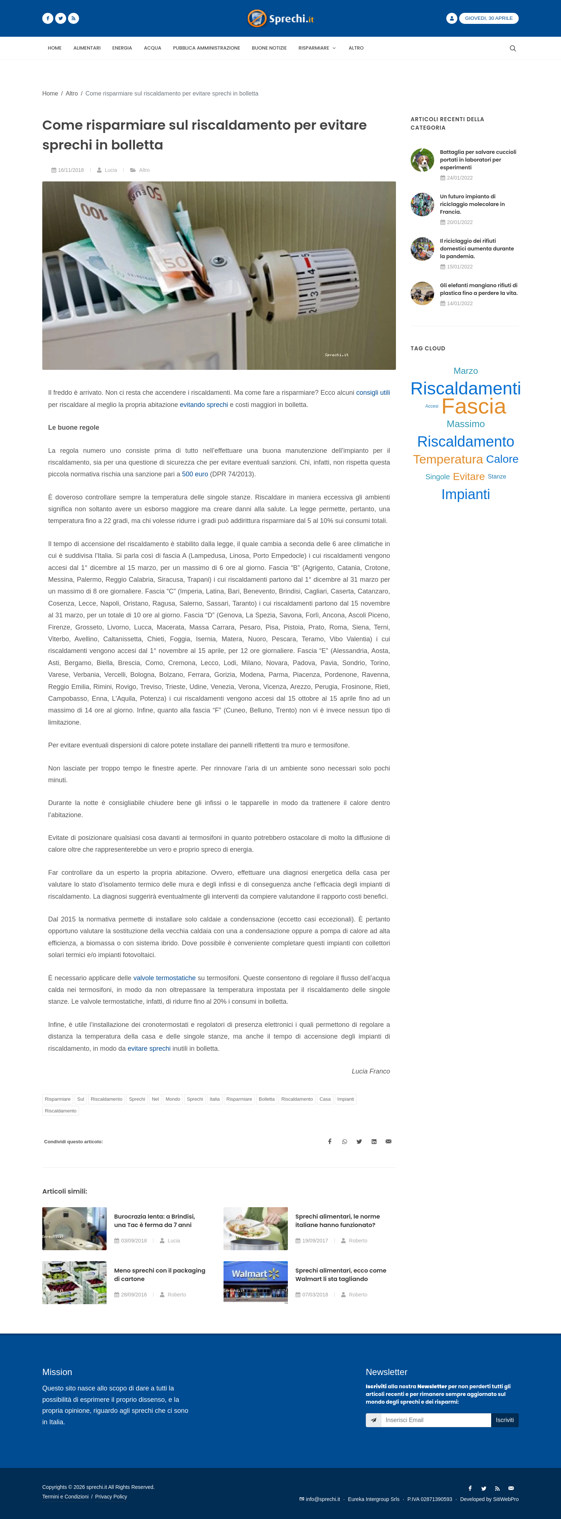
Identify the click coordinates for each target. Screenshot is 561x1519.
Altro (72, 93)
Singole (437, 477)
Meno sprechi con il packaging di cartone (159, 1274)
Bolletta (267, 1099)
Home (50, 93)
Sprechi (137, 1099)
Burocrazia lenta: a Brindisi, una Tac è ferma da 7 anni (154, 1220)
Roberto (354, 1241)
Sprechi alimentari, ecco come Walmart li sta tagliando (340, 1274)
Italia (214, 1099)
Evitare (469, 476)
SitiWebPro (506, 1499)
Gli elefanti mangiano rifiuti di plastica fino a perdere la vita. (479, 289)
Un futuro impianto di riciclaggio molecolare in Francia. (472, 204)
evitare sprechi (149, 1048)
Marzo (466, 371)
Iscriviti (505, 1420)
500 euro (195, 474)
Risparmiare (58, 1099)
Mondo (172, 1099)
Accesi (431, 406)
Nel (155, 1099)
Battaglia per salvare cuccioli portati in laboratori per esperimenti (478, 159)
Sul (80, 1099)
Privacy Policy (111, 1497)
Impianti (345, 1099)
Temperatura (448, 459)
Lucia (107, 170)
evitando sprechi (204, 404)
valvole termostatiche (164, 978)
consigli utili (373, 392)
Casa (324, 1099)
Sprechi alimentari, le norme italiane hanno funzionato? (337, 1220)
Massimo (466, 423)
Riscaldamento (106, 1099)
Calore (502, 459)
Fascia (473, 406)
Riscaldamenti (465, 388)
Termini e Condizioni (65, 1497)
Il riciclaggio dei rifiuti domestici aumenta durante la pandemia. (477, 248)
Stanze (497, 476)
